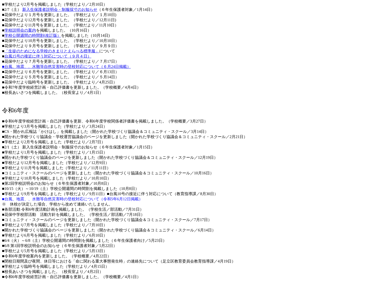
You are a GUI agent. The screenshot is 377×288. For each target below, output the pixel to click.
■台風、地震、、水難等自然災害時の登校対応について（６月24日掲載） (66, 66)
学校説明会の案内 (20, 30)
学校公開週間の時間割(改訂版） (32, 35)
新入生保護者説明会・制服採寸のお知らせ (59, 9)
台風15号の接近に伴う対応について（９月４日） (47, 56)
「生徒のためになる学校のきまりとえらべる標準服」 (51, 51)
